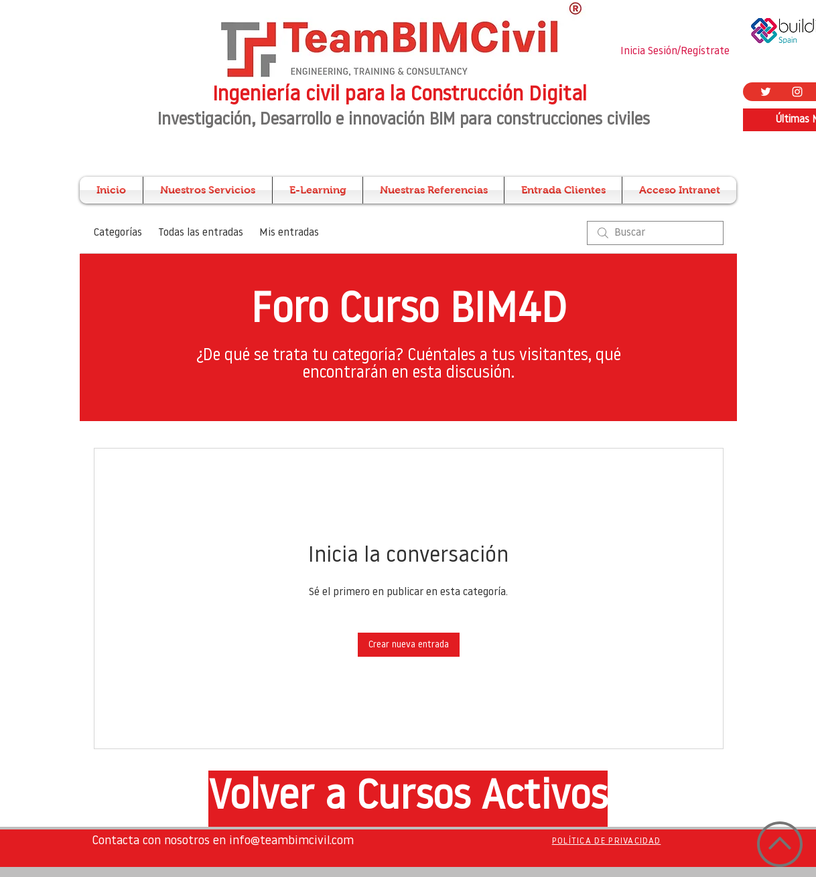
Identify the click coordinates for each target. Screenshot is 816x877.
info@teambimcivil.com (291, 841)
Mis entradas (289, 233)
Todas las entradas (200, 233)
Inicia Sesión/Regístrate (675, 51)
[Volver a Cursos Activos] (408, 799)
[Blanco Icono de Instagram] (797, 91)
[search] (655, 233)
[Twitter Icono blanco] (765, 91)
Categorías (118, 233)
